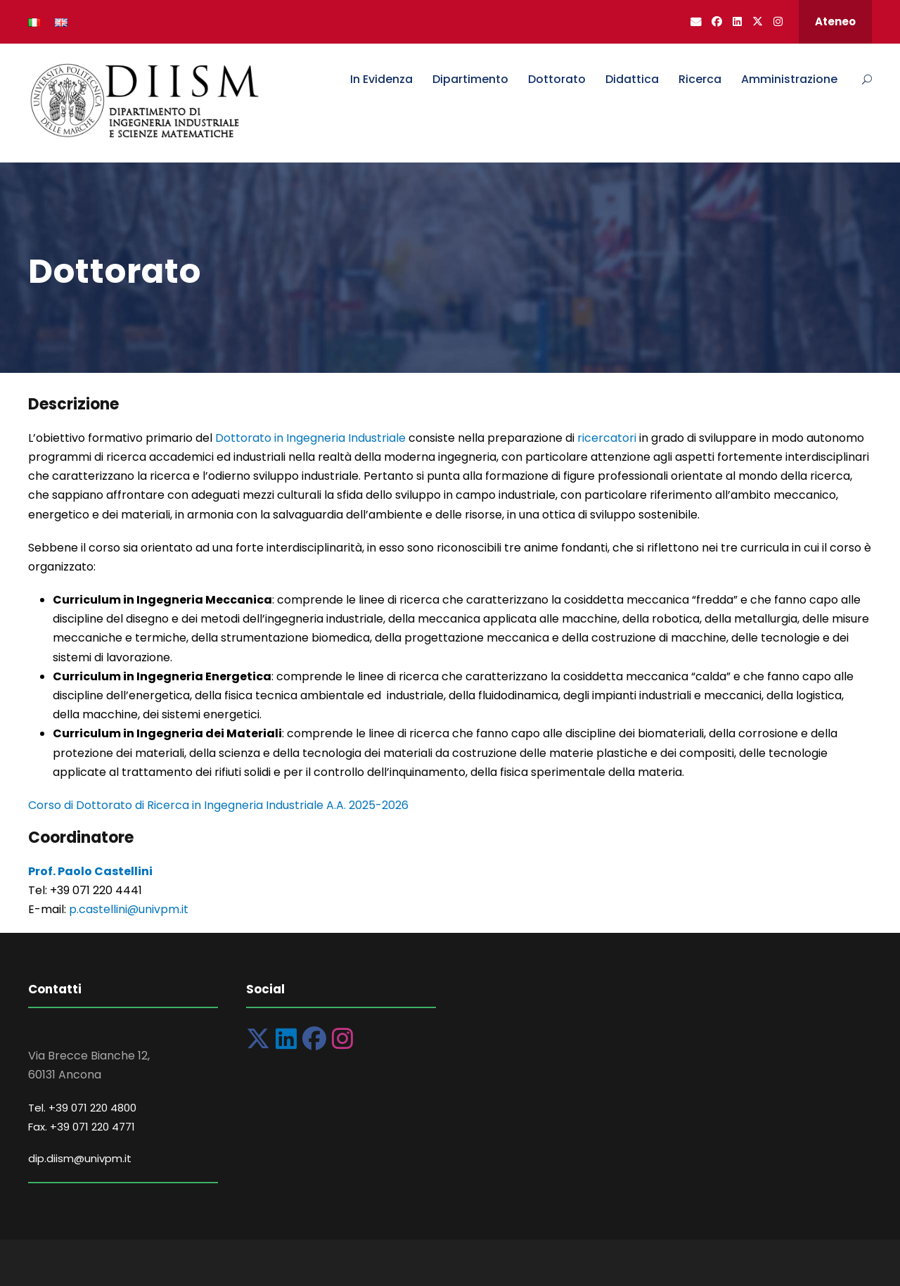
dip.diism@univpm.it (79, 1158)
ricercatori (608, 438)
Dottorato (557, 79)
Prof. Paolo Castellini (90, 871)
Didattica (632, 79)
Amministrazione (789, 79)
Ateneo (835, 21)
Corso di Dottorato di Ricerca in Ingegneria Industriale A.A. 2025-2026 (218, 805)
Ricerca (700, 79)
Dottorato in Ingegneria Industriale (309, 438)
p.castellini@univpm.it (128, 909)
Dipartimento (470, 79)
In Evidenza (381, 79)
